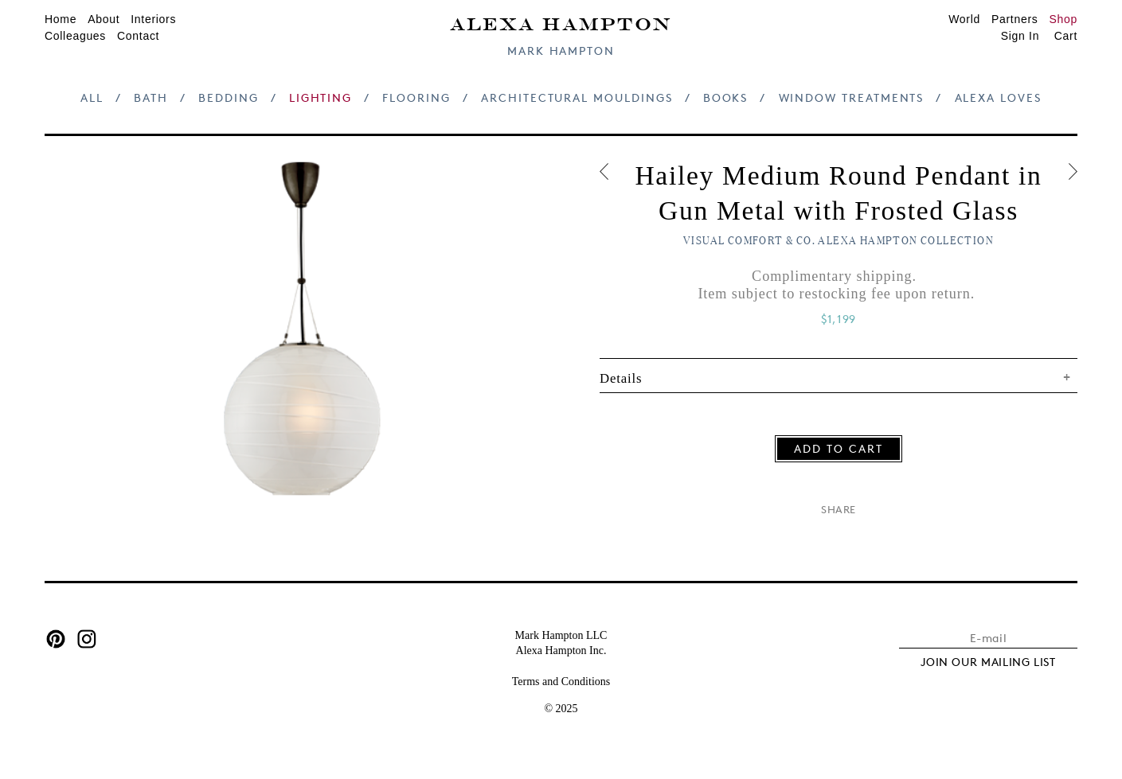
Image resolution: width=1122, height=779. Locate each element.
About (103, 19)
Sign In (1020, 35)
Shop (1064, 19)
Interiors (153, 19)
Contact (138, 35)
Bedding (228, 97)
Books (726, 97)
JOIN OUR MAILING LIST (988, 661)
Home (60, 19)
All (92, 97)
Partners (1014, 19)
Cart (1065, 35)
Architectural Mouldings (576, 97)
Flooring (416, 97)
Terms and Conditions (561, 681)
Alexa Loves (998, 97)
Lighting (320, 97)
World (964, 19)
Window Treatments (852, 97)
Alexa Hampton (561, 23)
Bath (151, 97)
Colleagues (75, 35)
